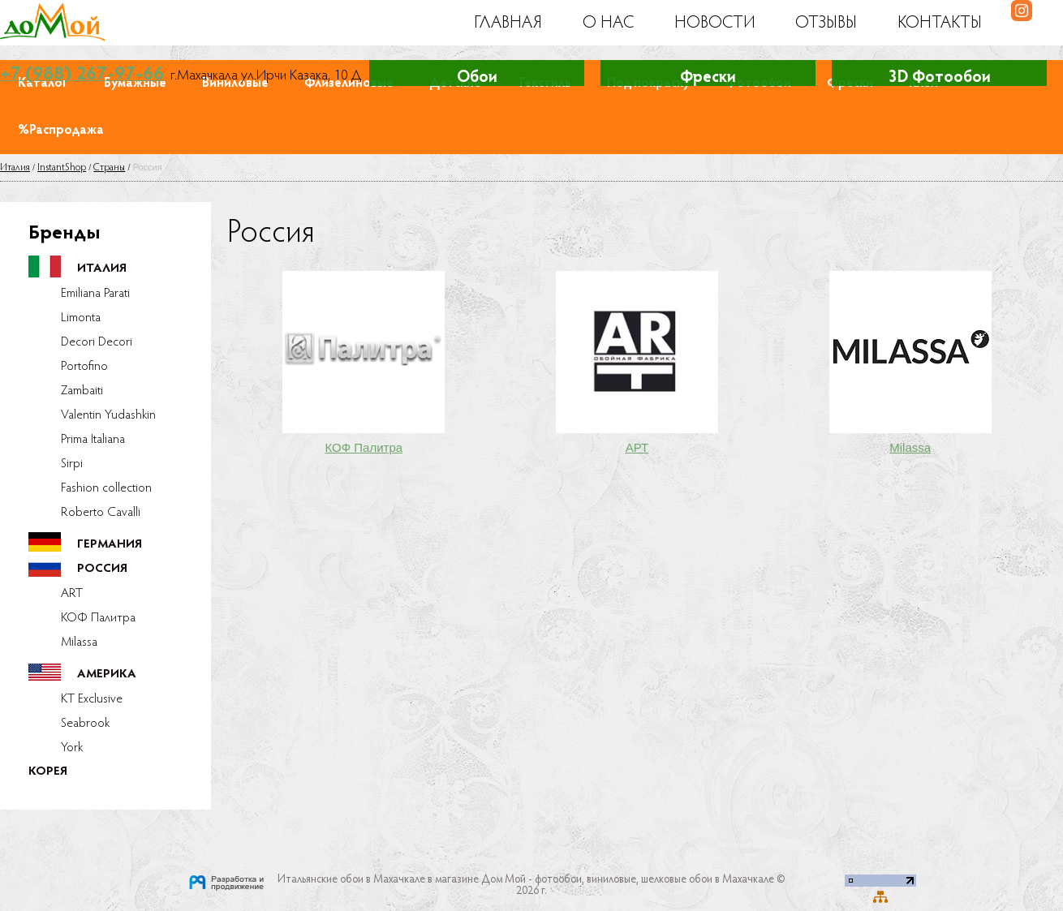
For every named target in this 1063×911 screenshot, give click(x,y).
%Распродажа (61, 130)
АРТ (637, 447)
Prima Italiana (93, 439)
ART (72, 593)
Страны (109, 167)
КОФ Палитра (98, 618)
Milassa (79, 642)
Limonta (81, 318)
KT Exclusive (92, 699)
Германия (109, 545)
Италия (15, 167)
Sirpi (72, 464)
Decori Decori (96, 342)
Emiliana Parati (95, 293)
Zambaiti (82, 391)
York (72, 747)
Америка (106, 674)
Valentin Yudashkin (108, 415)
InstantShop (61, 167)
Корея (47, 772)
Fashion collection (106, 488)
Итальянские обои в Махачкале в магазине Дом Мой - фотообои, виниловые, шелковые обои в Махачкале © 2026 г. (531, 885)
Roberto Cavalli (100, 512)
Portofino (84, 366)
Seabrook (85, 723)
